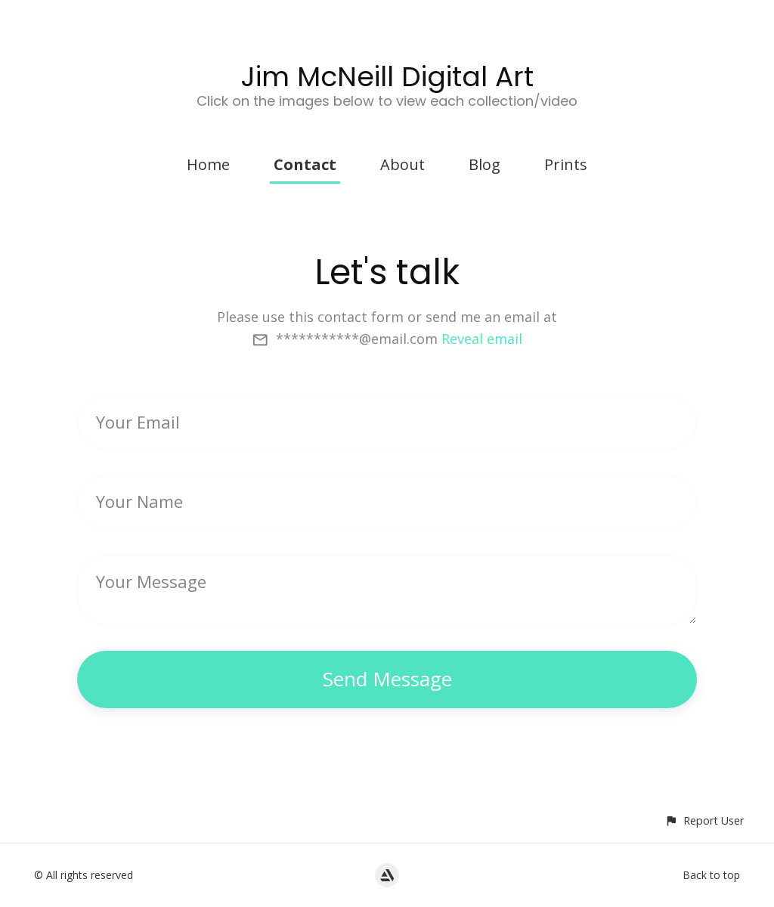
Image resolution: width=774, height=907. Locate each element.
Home (208, 164)
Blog (484, 164)
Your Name (139, 501)
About (402, 164)
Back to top (711, 875)
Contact (305, 164)
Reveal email (481, 339)
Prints (565, 164)
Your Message (151, 581)
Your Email (138, 421)
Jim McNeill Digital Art (387, 76)
